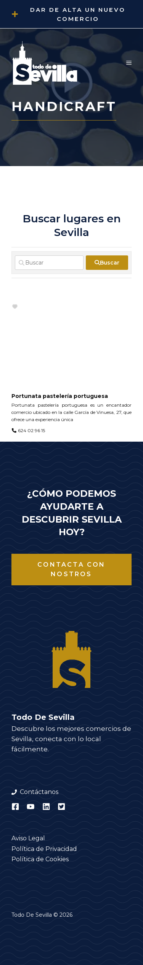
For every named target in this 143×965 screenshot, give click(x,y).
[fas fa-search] (107, 262)
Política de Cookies (40, 859)
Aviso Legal (28, 838)
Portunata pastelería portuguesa (59, 396)
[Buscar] (49, 262)
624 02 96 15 (31, 430)
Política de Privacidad (44, 848)
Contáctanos (39, 791)
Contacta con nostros (71, 569)
